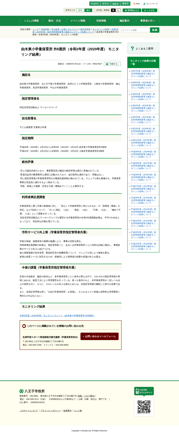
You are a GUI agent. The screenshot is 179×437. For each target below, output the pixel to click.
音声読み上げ (133, 10)
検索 (155, 29)
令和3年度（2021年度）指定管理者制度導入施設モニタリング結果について (143, 119)
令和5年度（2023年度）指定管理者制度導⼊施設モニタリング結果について (143, 96)
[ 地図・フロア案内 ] (86, 396)
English (90, 3)
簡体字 (113, 4)
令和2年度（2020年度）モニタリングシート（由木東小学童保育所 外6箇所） (57, 315)
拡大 (88, 10)
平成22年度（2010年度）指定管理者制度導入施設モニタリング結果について (143, 246)
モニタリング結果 (101, 29)
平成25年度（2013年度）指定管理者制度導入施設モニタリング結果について (143, 212)
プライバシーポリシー (50, 411)
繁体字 (125, 3)
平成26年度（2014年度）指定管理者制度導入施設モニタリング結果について (143, 200)
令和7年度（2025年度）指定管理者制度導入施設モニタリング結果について (143, 73)
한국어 (101, 3)
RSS (138, 4)
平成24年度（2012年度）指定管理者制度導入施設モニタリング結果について (143, 223)
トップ (35, 29)
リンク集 (78, 411)
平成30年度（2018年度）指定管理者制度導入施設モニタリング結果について (143, 154)
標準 (80, 10)
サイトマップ (152, 4)
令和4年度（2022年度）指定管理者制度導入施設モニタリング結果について (143, 108)
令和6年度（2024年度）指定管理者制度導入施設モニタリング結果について (143, 85)
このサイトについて (29, 411)
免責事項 (67, 411)
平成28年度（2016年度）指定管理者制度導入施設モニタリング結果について (143, 177)
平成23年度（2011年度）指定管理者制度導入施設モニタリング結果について (143, 235)
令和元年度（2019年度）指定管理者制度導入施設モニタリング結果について (143, 142)
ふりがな (151, 10)
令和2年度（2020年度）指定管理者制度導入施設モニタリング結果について (143, 131)
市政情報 (45, 29)
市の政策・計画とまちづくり (64, 29)
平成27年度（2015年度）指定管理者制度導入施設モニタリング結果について (143, 189)
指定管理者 (85, 29)
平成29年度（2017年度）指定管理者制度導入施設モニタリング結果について (143, 166)
